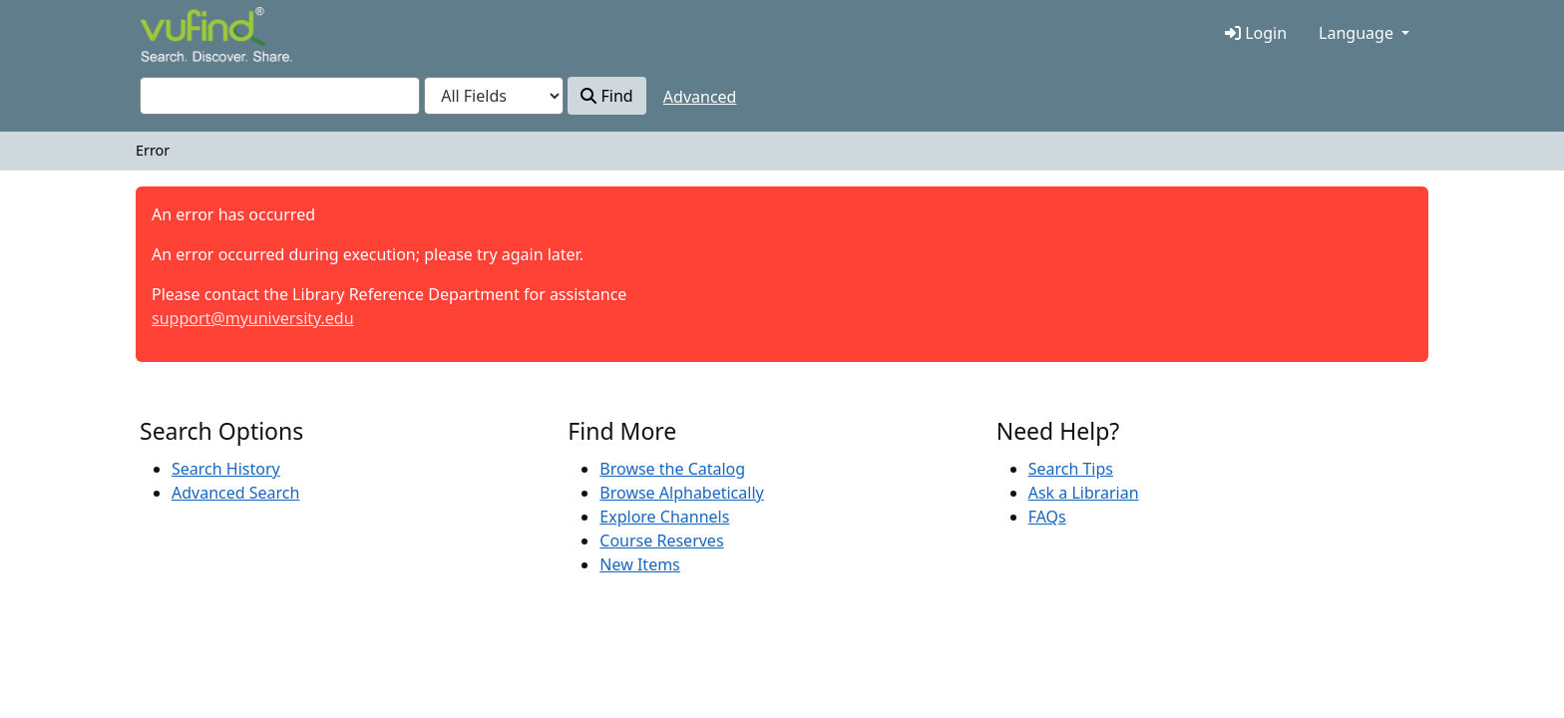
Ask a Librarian (1083, 493)
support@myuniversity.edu (253, 318)
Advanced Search (235, 493)
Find (606, 96)
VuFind (174, 36)
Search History (226, 469)
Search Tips (1070, 469)
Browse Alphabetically (681, 493)
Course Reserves (661, 540)
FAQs (1047, 517)
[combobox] (280, 96)
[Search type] (494, 96)
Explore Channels (664, 517)
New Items (639, 564)
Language (1356, 33)
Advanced (700, 97)
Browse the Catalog (672, 469)
